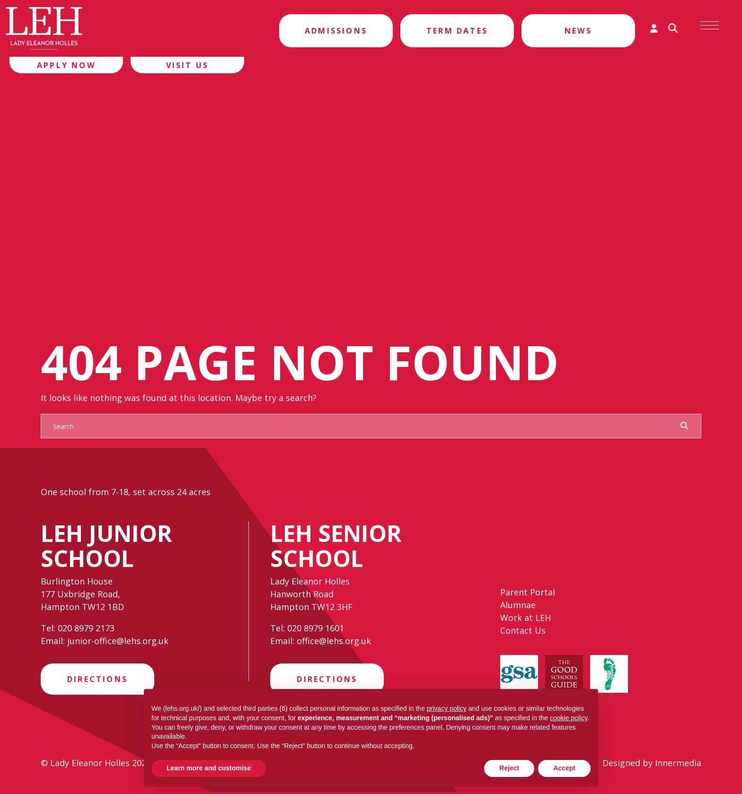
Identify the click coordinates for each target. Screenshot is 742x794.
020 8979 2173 (86, 628)
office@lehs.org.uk (334, 640)
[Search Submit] (684, 425)
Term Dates (457, 31)
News (578, 31)
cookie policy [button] (568, 718)
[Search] (361, 426)
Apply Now (66, 65)
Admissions (336, 31)
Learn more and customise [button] (209, 768)
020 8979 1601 (315, 628)
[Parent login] (654, 28)
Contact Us (523, 632)
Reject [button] (509, 768)
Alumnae (518, 606)
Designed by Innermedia (651, 764)
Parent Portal (527, 594)
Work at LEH (525, 619)
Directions (97, 680)
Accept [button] (564, 768)
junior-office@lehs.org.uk (117, 640)
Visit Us (187, 65)
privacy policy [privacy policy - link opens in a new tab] (447, 708)
